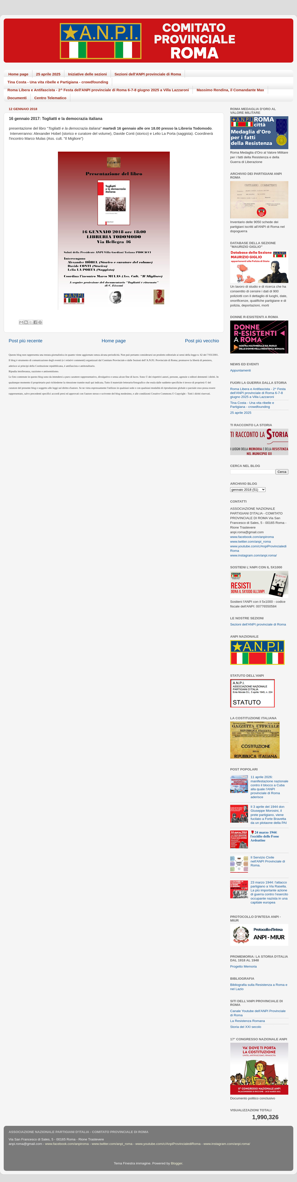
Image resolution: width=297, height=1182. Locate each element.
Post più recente (26, 340)
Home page (18, 74)
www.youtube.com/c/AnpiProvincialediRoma (167, 1144)
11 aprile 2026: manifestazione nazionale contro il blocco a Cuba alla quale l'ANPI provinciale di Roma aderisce (269, 787)
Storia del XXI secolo (245, 1027)
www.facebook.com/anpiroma (252, 537)
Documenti (17, 98)
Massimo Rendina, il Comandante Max (230, 90)
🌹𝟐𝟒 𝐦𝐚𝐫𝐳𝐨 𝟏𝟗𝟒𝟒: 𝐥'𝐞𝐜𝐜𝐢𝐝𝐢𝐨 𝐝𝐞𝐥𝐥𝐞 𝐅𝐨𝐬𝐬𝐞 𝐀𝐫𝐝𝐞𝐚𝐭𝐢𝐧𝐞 (264, 836)
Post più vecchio (202, 340)
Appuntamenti (240, 370)
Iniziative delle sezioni (87, 74)
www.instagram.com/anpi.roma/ (253, 555)
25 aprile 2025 (48, 74)
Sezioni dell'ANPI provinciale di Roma (148, 74)
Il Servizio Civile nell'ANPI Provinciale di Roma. (267, 861)
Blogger (176, 1163)
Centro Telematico (50, 98)
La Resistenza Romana (247, 1021)
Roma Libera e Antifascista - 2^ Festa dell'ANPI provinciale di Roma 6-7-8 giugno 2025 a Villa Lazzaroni (98, 90)
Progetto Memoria (243, 966)
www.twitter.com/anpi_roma (250, 541)
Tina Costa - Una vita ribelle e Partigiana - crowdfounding (57, 82)
